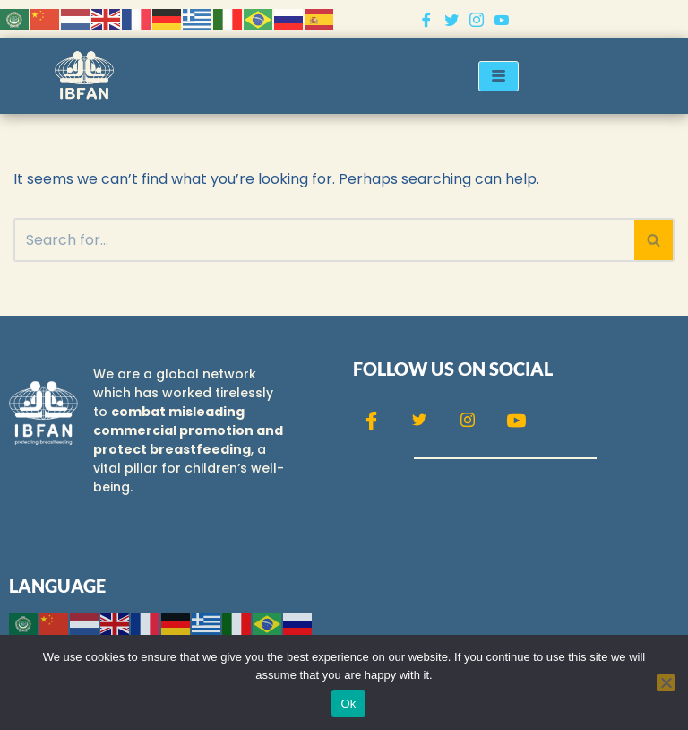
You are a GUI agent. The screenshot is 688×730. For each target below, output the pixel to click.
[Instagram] (476, 18)
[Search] (323, 240)
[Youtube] (501, 18)
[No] (666, 682)
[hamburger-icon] (498, 76)
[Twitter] (451, 18)
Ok (348, 703)
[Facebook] (426, 18)
